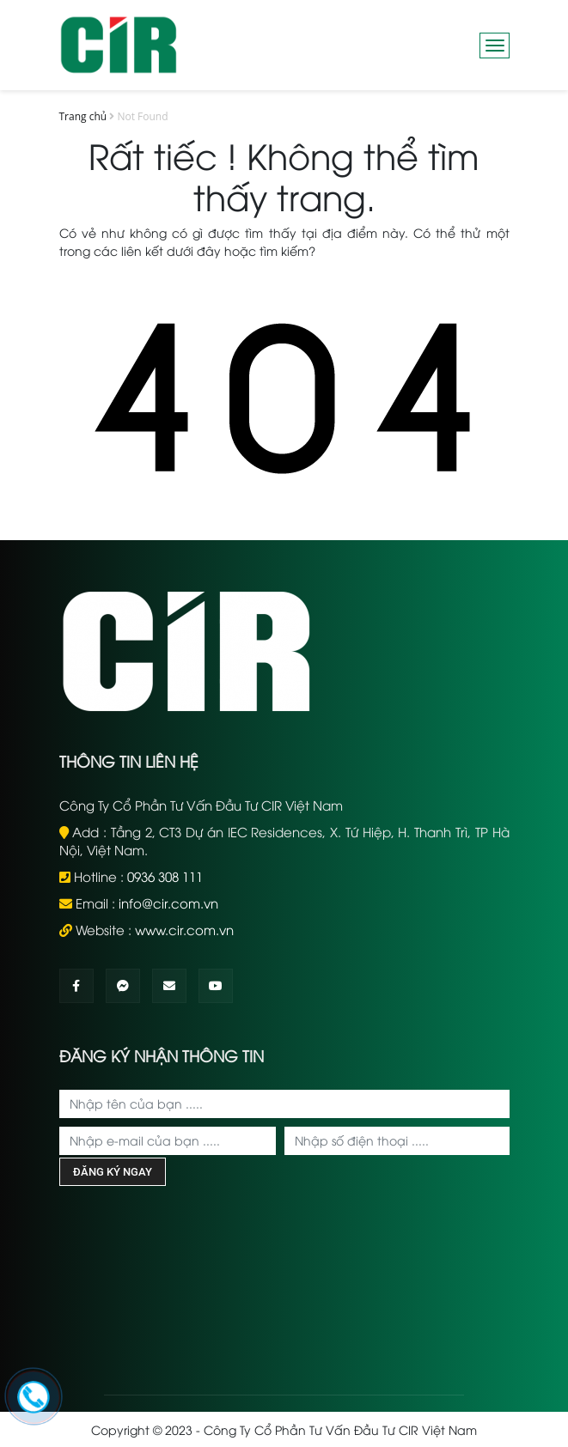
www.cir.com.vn (184, 929)
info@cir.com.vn (168, 902)
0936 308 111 (165, 876)
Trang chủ (83, 116)
